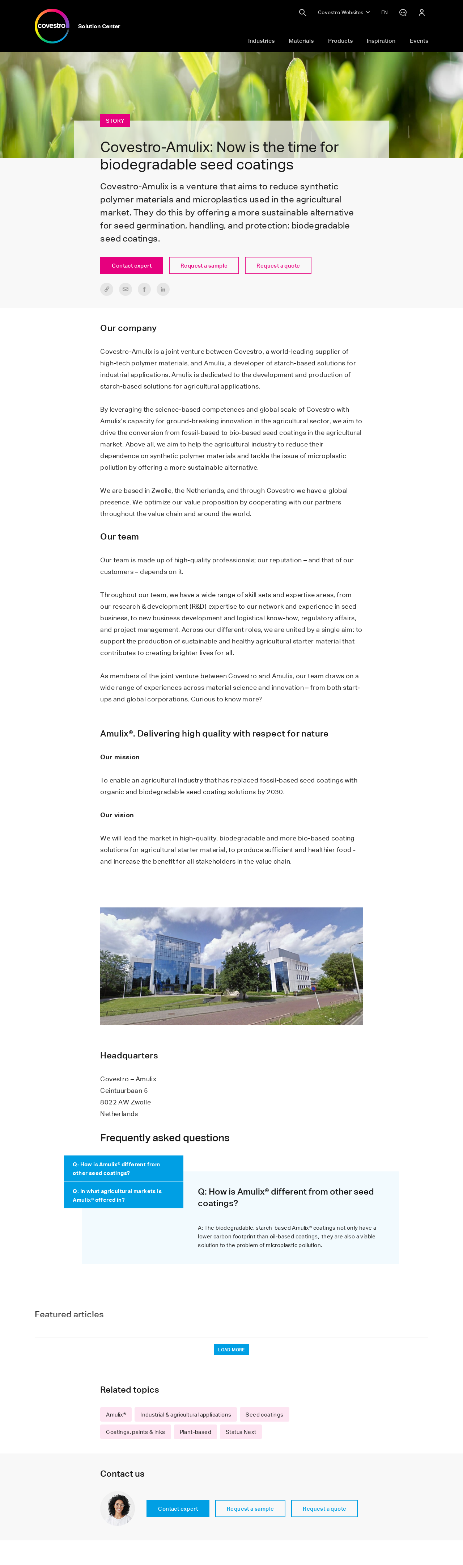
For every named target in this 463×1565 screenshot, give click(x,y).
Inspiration (381, 40)
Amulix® (116, 1414)
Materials (301, 40)
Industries (261, 40)
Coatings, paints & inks (135, 1431)
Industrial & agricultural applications (185, 1414)
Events (419, 40)
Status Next (241, 1431)
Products (340, 40)
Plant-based (195, 1431)
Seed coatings (264, 1414)
